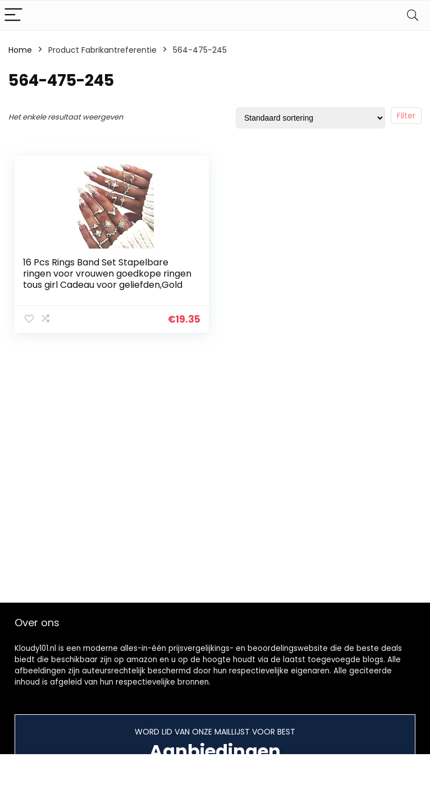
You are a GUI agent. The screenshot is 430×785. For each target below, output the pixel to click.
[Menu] (13, 15)
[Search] (412, 15)
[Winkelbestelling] (310, 117)
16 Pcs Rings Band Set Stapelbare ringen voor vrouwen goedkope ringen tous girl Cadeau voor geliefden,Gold (107, 273)
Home (20, 50)
